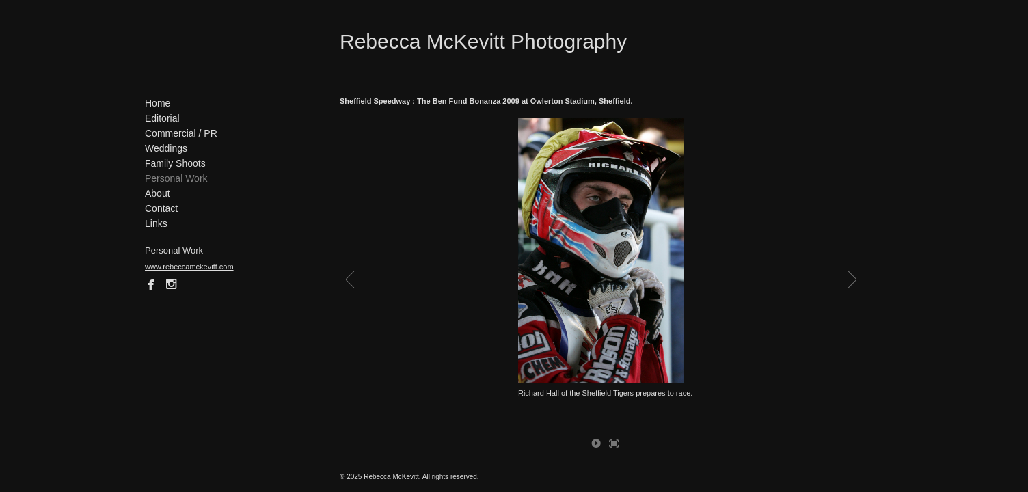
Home (157, 103)
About (157, 193)
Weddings (166, 148)
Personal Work (176, 178)
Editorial (162, 118)
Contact (161, 208)
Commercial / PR (181, 133)
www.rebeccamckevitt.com (189, 266)
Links (156, 223)
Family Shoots (175, 163)
